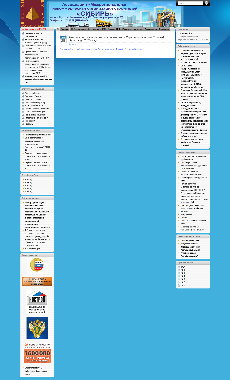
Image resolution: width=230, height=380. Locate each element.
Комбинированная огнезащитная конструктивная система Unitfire (194, 165)
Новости (75, 44)
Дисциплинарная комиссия (37, 108)
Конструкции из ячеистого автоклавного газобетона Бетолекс (192, 208)
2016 (183, 270)
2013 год (29, 182)
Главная (65, 29)
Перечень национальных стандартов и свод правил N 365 (37, 165)
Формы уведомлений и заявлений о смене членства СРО (38, 79)
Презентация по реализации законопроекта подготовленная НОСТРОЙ (37, 55)
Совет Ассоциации (33, 99)
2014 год (29, 185)
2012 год (29, 179)
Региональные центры (35, 112)
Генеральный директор (35, 102)
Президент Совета (33, 96)
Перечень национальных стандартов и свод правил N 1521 (37, 156)
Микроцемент (187, 214)
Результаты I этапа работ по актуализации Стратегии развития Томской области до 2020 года (116, 39)
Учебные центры (32, 248)
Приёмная (164, 29)
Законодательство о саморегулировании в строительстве (34, 141)
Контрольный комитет (34, 105)
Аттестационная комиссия (36, 118)
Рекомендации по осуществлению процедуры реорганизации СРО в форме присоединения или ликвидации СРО (38, 67)
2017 (183, 267)
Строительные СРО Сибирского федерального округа (37, 371)
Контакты (137, 29)
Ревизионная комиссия (35, 115)
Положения (30, 121)
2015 (183, 273)
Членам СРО (114, 29)
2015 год (29, 189)
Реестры (126, 29)
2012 (183, 282)
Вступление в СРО (97, 29)
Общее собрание (32, 93)
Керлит (184, 217)
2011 (183, 285)
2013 (183, 279)
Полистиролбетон (188, 184)
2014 (183, 276)
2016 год (29, 192)
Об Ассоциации (78, 29)
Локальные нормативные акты (38, 135)
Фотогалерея (150, 29)
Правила (29, 124)
